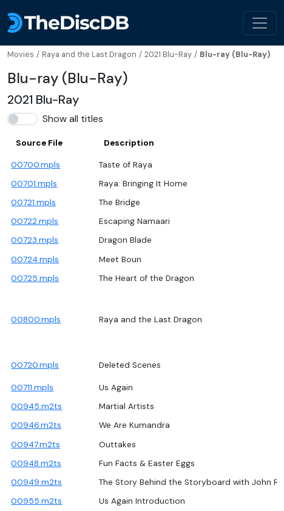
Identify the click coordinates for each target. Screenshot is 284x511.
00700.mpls (35, 165)
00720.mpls (35, 365)
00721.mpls (33, 202)
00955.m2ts (36, 501)
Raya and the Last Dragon (89, 54)
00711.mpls (32, 387)
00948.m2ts (36, 463)
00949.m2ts (36, 482)
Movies (20, 54)
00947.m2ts (35, 444)
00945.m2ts (36, 406)
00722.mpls (34, 221)
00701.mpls (34, 183)
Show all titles (72, 118)
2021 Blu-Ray (168, 54)
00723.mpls (34, 240)
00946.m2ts (36, 425)
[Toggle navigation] (260, 23)
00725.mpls (35, 278)
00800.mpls (36, 319)
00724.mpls (35, 259)
